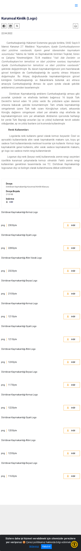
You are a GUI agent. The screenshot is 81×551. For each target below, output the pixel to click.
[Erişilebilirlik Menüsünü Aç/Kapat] (74, 544)
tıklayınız (34, 546)
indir (9, 202)
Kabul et (46, 546)
